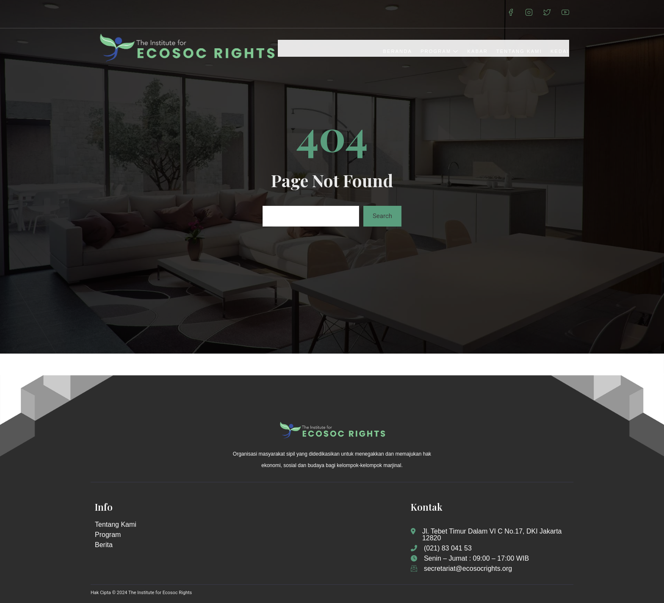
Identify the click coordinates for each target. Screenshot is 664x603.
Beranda (397, 51)
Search (382, 216)
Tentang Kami (519, 51)
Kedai (560, 51)
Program (440, 51)
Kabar (478, 51)
